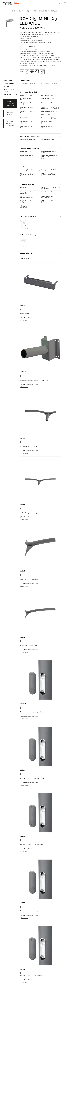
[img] (22, 72)
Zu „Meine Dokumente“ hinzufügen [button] (10, 124)
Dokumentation (9, 83)
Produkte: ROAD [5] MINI (24, 11)
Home (13, 11)
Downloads (24, 320)
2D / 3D (6, 87)
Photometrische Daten (9, 90)
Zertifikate (7, 94)
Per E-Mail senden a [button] (10, 113)
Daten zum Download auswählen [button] (10, 103)
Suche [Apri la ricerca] (60, 3)
